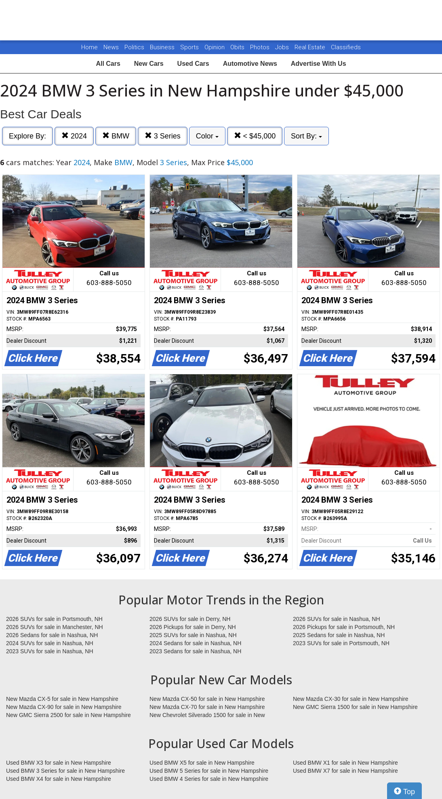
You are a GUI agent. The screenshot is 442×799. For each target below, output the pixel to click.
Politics (134, 47)
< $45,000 (255, 136)
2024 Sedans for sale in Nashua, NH (195, 643)
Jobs (282, 47)
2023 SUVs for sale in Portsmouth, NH (341, 643)
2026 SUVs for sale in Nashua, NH (336, 619)
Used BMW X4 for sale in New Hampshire (58, 779)
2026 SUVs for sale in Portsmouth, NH (54, 619)
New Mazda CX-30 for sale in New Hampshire (350, 699)
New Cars (149, 63)
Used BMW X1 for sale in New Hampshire (345, 762)
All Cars (108, 63)
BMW (115, 136)
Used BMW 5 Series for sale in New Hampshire (208, 771)
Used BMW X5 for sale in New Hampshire (202, 762)
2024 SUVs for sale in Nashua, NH (49, 643)
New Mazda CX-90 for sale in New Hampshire (64, 707)
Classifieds (346, 47)
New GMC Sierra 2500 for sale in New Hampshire (68, 715)
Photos (260, 47)
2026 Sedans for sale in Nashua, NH (52, 635)
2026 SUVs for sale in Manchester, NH (54, 627)
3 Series (163, 136)
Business (163, 47)
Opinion (215, 47)
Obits (238, 47)
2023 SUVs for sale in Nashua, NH (49, 651)
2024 (74, 136)
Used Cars (193, 63)
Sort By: (306, 136)
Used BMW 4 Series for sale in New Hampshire (208, 779)
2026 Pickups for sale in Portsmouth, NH (344, 627)
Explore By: (27, 136)
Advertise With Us (318, 63)
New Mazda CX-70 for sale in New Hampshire (207, 707)
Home (89, 47)
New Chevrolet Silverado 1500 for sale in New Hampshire (207, 715)
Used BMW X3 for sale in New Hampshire (58, 762)
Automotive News (250, 63)
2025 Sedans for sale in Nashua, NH (339, 635)
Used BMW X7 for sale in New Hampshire (345, 771)
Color (207, 136)
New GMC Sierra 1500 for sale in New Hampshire (355, 707)
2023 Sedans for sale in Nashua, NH (195, 651)
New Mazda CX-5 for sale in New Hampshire (62, 699)
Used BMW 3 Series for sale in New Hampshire (65, 771)
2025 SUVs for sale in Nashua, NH (193, 635)
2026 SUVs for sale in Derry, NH (189, 619)
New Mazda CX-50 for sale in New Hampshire (207, 699)
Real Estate (311, 47)
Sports (190, 47)
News (111, 47)
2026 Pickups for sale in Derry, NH (192, 627)
